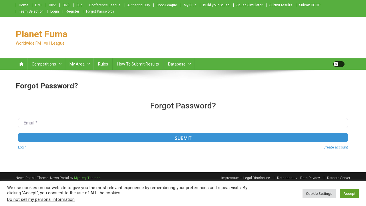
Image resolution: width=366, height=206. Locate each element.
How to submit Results (138, 64)
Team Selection (31, 11)
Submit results (280, 5)
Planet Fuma (41, 34)
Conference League (104, 5)
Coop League (166, 5)
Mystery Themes (87, 178)
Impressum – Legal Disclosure (245, 178)
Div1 (38, 5)
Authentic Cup (138, 5)
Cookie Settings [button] (319, 193)
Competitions (44, 64)
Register (72, 11)
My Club (190, 5)
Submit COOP (309, 5)
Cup (79, 5)
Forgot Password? (100, 11)
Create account (335, 147)
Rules (103, 64)
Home (23, 5)
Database (177, 64)
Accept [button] (349, 193)
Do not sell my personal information (41, 199)
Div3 (66, 5)
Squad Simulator (249, 5)
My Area (77, 64)
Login (54, 11)
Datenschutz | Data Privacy (298, 178)
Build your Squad (216, 5)
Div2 (52, 5)
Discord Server (338, 178)
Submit (183, 138)
